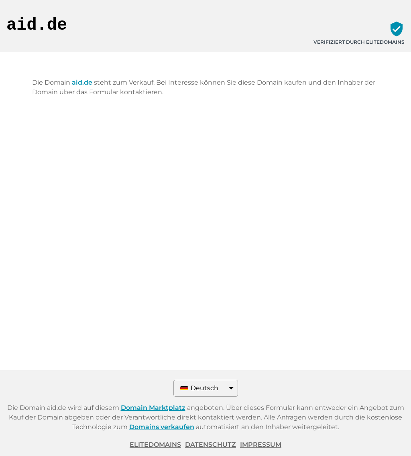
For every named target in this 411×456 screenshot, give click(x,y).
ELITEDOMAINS (155, 444)
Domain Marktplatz (153, 407)
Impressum (260, 444)
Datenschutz (210, 444)
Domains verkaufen (161, 427)
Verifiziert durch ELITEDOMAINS (359, 42)
